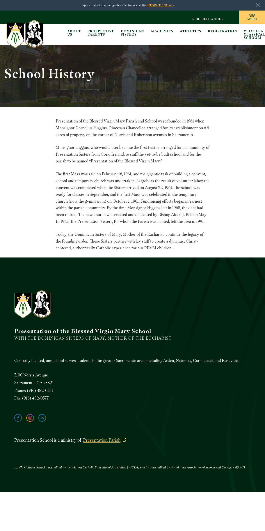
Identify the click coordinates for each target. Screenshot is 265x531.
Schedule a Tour (208, 19)
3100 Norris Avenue (31, 375)
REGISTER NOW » (161, 5)
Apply (252, 19)
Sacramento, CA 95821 (34, 382)
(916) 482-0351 (40, 390)
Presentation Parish (102, 440)
